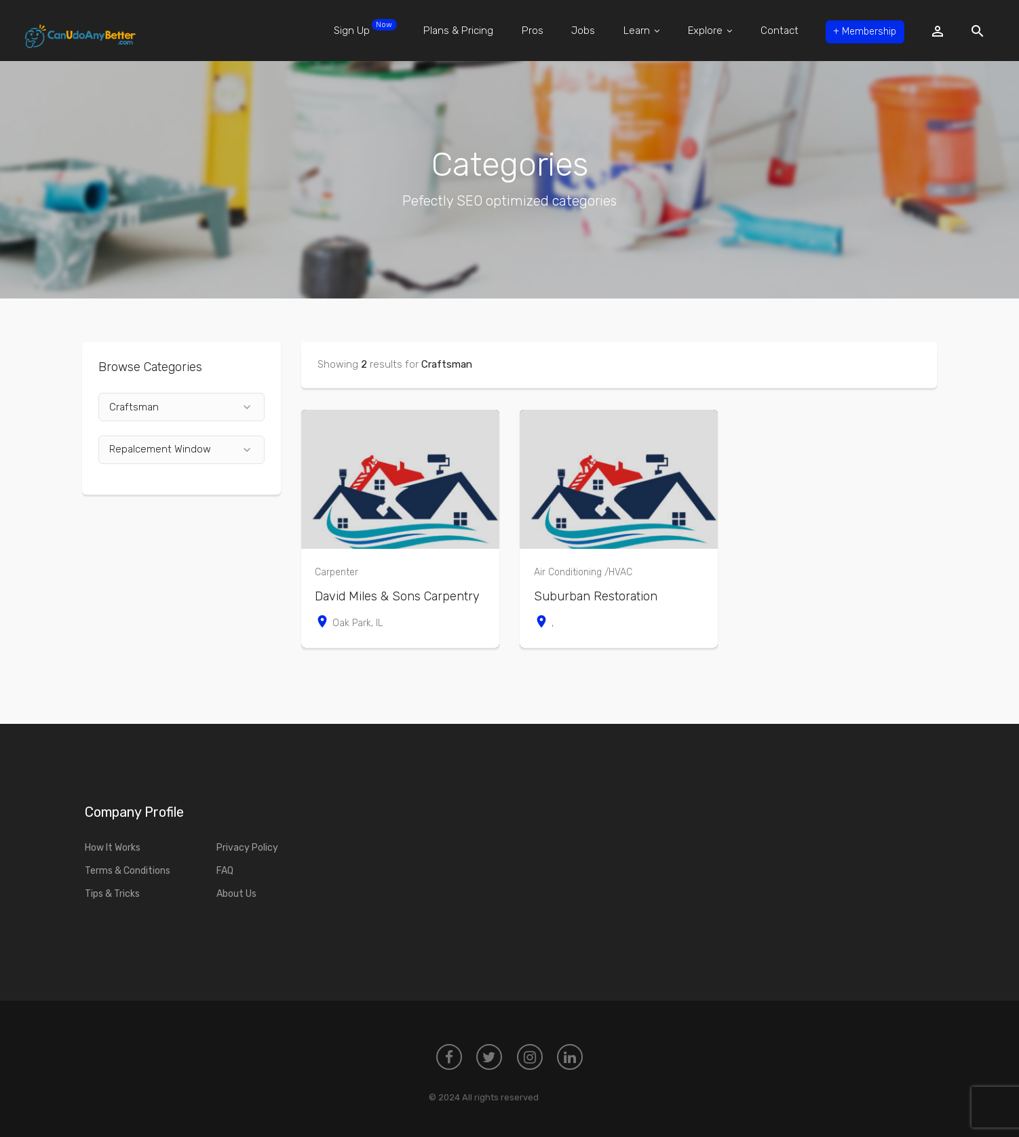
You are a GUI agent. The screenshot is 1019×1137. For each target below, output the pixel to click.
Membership (859, 30)
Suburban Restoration (595, 596)
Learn (633, 30)
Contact (771, 30)
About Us (236, 894)
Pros (522, 30)
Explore (702, 30)
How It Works (112, 847)
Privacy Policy (247, 847)
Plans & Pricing (448, 30)
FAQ (224, 870)
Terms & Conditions (127, 870)
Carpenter (336, 572)
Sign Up (355, 28)
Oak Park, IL (349, 623)
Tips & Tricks (112, 894)
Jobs (574, 30)
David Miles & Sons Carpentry (397, 596)
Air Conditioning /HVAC (583, 572)
